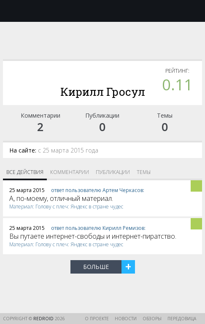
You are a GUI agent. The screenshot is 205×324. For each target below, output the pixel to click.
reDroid (44, 318)
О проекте (97, 318)
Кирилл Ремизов (123, 228)
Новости (126, 318)
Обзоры (152, 318)
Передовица (181, 318)
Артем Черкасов (122, 190)
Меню (11, 11)
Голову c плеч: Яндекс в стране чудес (79, 206)
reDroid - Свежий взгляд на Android (102, 10)
